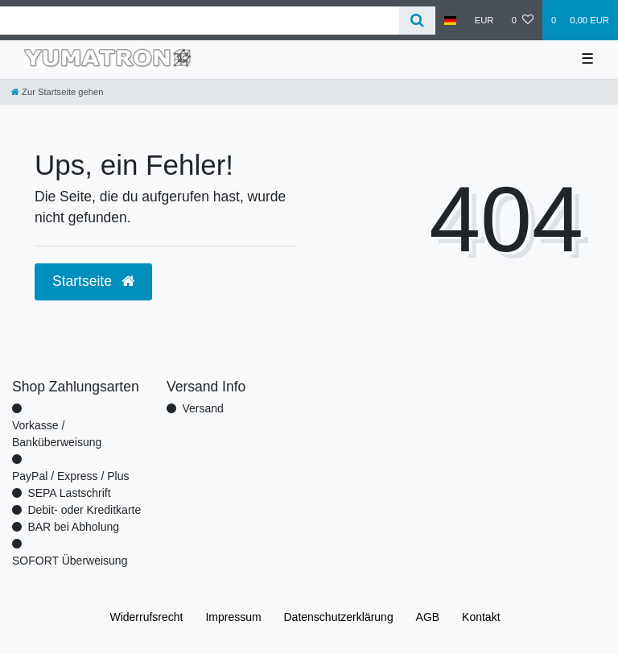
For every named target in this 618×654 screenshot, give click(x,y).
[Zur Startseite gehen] (57, 92)
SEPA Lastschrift (68, 492)
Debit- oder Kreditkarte (84, 509)
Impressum (233, 617)
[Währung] (484, 20)
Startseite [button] (93, 281)
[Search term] (199, 20)
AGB (428, 617)
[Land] (450, 20)
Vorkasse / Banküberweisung (56, 434)
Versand (202, 408)
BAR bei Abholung (73, 526)
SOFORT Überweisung (69, 560)
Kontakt (481, 617)
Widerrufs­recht (146, 617)
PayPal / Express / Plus (71, 476)
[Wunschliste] (522, 20)
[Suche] (417, 20)
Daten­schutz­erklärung (338, 617)
